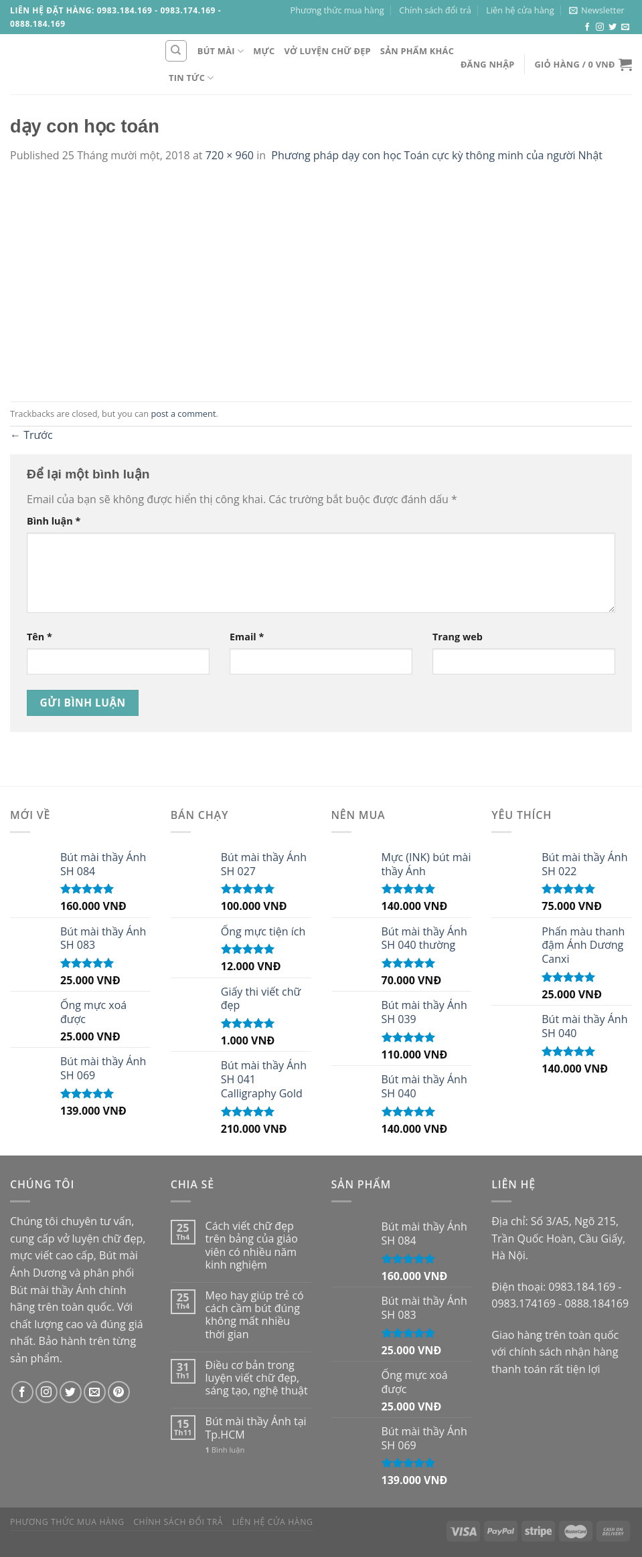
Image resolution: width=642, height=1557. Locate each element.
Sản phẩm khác (417, 51)
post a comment (183, 413)
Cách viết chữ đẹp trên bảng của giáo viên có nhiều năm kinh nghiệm (252, 1245)
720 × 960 (230, 155)
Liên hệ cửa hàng (520, 10)
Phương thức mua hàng (337, 10)
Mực (263, 51)
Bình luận (53, 521)
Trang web (457, 636)
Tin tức (191, 78)
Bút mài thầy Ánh (53, 1290)
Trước (31, 435)
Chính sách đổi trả (435, 10)
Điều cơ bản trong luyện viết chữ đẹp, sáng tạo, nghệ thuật (257, 1378)
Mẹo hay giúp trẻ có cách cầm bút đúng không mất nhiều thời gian (255, 1315)
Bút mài (220, 51)
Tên (39, 636)
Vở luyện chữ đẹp (328, 51)
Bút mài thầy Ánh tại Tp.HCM (256, 1428)
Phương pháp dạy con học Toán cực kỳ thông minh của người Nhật (435, 155)
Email (247, 636)
